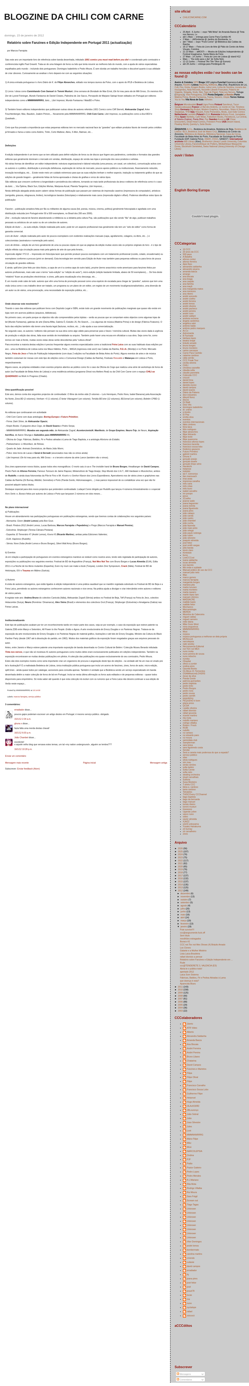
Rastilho (187, 84)
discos (186, 399)
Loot (189, 1130)
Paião (189, 1163)
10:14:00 (36, 690)
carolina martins (194, 1254)
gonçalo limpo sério (192, 464)
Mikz (189, 1143)
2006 (180, 1001)
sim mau (187, 762)
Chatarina (191, 1060)
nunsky (186, 658)
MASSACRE (189, 599)
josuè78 (190, 1291)
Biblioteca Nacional (215, 134)
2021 (180, 863)
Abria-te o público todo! (191, 968)
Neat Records (193, 89)
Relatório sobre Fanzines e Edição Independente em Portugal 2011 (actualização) (69, 42)
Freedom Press (214, 121)
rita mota (187, 718)
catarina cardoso (191, 355)
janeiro (184, 926)
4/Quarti (199, 112)
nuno (189, 1303)
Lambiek (192, 114)
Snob (195, 92)
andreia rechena (190, 318)
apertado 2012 (187, 971)
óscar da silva (189, 676)
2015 (180, 881)
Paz (206, 119)
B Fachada (188, 335)
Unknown (191, 1208)
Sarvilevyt (227, 104)
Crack (124, 566)
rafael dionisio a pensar (191, 956)
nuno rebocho (189, 656)
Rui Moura (192, 1192)
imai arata (187, 478)
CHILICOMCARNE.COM (195, 17)
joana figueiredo (190, 508)
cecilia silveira (189, 363)
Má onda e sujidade (192, 567)
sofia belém (188, 767)
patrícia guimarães (192, 681)
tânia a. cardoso (190, 787)
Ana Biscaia (192, 1044)
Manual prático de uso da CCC (197, 570)
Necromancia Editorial (193, 646)
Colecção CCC (190, 375)
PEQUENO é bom (191, 700)
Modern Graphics (209, 109)
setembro (185, 902)
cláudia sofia (189, 370)
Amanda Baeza (194, 1040)
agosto (184, 905)
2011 (180, 986)
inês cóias (187, 486)
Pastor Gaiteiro (194, 1167)
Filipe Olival (192, 1077)
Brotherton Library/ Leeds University (219, 141)
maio (183, 914)
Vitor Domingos (194, 1241)
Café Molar (201, 117)
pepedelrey (188, 698)
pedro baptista (190, 683)
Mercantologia (189, 609)
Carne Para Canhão (192, 353)
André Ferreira (194, 1048)
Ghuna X (187, 456)
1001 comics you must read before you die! (107, 59)
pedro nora (188, 691)
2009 (180, 992)
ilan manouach (190, 476)
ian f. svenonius (190, 473)
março (184, 920)
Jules (189, 1126)
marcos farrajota (20, 697)
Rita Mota (191, 1184)
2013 (180, 887)
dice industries (190, 395)
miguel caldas (189, 617)
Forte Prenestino (212, 112)
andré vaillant (189, 316)
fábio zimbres (189, 424)
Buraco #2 (185, 941)
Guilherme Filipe (195, 1093)
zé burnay (187, 829)
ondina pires (188, 666)
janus (185, 496)
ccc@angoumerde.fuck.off (192, 932)
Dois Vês (187, 404)
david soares (189, 390)
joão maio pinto (190, 528)
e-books (186, 412)
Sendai (186, 750)
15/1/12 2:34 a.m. (22, 719)
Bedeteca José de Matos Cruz (202, 131)
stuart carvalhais (191, 777)
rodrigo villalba (190, 723)
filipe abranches (190, 432)
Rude (182, 962)
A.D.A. (207, 114)
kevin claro (188, 550)
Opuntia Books (190, 668)
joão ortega (188, 530)
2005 (180, 1005)
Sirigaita (187, 92)
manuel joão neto (191, 572)
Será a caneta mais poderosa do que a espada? (206, 752)
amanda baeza (190, 271)
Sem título (185, 935)
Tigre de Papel (211, 92)
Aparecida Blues (188, 983)
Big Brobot (195, 109)
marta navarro (189, 592)
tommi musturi (189, 806)
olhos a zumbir (190, 663)
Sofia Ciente (188, 769)
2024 (180, 854)
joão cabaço (188, 513)
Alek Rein (187, 264)
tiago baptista (189, 797)
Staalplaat (179, 112)
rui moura (187, 737)
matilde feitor (189, 604)
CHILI (185, 365)
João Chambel (21, 737)
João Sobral (192, 1114)
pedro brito (188, 686)
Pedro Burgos (189, 688)
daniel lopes (188, 382)
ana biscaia (188, 276)
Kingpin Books (198, 87)
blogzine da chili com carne (74, 17)
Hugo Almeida (193, 1102)
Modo (224, 112)
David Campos (194, 1065)
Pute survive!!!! (187, 929)
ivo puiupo (188, 493)
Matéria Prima (181, 97)
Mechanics (188, 607)
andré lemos (189, 303)
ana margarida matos (193, 289)
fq (188, 1274)
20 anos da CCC (191, 252)
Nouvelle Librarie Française (214, 89)
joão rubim (188, 535)
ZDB (205, 94)
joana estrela (189, 506)
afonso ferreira (190, 261)
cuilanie (190, 1262)
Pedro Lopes (193, 1171)
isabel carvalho (190, 491)
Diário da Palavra (191, 392)
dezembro (186, 893)
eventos (186, 419)
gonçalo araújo (190, 459)
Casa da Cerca (233, 134)
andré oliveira (189, 306)
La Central (241, 117)
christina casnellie (191, 367)
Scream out (192, 1200)
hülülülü (186, 471)
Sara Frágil (192, 1196)
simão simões (189, 764)
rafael (189, 1311)
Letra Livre (211, 87)
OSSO (215, 139)
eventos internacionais (193, 422)
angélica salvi (189, 323)
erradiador (19, 709)
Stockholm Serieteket (192, 146)
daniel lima (188, 380)
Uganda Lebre (190, 811)
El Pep (186, 414)
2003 (180, 1010)
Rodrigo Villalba (194, 1188)
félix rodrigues (189, 429)
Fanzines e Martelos (196, 1069)
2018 (180, 872)
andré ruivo (188, 313)
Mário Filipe (192, 1139)
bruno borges (189, 345)
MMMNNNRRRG (191, 629)
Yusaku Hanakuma (192, 826)
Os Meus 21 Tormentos (194, 671)
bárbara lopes (189, 338)
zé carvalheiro (189, 831)
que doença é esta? (189, 980)
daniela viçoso (190, 385)
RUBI (185, 727)
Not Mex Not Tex (100, 561)
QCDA (186, 705)
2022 (180, 860)
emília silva (188, 417)
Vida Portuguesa (194, 94)
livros (185, 555)
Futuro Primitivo (69, 417)
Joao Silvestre (193, 1122)
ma (188, 1299)
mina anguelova (190, 626)
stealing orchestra (191, 774)
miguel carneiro (190, 619)
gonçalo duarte (190, 461)
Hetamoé (191, 1097)
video (185, 816)
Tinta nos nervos (13, 652)
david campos (189, 387)
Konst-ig (222, 119)
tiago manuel (189, 801)
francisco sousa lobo (192, 446)
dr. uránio (187, 409)
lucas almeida (189, 562)
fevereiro (185, 923)
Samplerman (189, 742)
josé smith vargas (191, 545)
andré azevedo (190, 296)
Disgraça (179, 94)
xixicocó (190, 1315)
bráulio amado (190, 343)
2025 (180, 851)
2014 (180, 884)
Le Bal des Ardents (209, 107)
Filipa (189, 1073)
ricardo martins (190, 715)
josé (189, 1287)
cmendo (190, 1258)
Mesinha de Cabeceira (193, 614)
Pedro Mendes (194, 1176)
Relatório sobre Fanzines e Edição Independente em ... (206, 959)
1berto (190, 1023)
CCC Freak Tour (190, 360)
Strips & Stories (237, 109)
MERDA (187, 612)
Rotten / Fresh (190, 725)
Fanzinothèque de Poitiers (204, 144)
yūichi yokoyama (191, 824)
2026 (180, 848)
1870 (195, 82)
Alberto (190, 1032)
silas (185, 757)
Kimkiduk (187, 552)
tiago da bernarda (191, 799)
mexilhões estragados (190, 938)
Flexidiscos (230, 117)
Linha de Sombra (225, 87)
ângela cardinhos (191, 321)
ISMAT (208, 139)
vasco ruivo (188, 814)
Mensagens (184, 1374)
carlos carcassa (190, 350)
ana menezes (189, 291)
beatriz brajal (189, 340)
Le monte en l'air (227, 107)
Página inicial (89, 762)
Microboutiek (190, 104)
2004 (180, 1007)
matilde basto (189, 602)
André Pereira (193, 1052)
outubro (185, 899)
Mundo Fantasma (197, 97)
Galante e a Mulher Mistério (193, 950)
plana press (188, 703)
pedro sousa (189, 693)
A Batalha (187, 256)
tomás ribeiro (189, 804)
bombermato (193, 1250)
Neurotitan (224, 109)
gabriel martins (190, 454)
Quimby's (194, 124)
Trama (210, 97)
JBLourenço (192, 1110)
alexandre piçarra (191, 269)
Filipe (189, 1081)
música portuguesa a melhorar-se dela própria (205, 636)
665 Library (189, 141)
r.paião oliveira (190, 708)
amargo (186, 274)
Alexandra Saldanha (196, 1036)
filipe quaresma (190, 439)
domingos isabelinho (192, 407)
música (186, 634)
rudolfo (186, 730)
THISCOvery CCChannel (195, 794)
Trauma (26, 570)
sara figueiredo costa (193, 747)
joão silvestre (189, 538)
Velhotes (208, 99)
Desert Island (233, 121)
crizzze (186, 377)
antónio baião (189, 326)
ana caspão (188, 281)
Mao (185, 575)
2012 (180, 890)
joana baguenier (190, 503)
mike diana (188, 621)
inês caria (187, 483)
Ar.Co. (189, 129)
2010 (180, 989)
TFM (187, 112)
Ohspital (187, 661)
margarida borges (191, 582)
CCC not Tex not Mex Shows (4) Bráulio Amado (202, 944)
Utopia (226, 97)
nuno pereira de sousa (193, 654)
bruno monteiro (190, 348)
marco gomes (189, 577)
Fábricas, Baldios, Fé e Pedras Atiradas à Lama (203, 977)
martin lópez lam (191, 594)
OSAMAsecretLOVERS (194, 673)
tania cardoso (189, 789)
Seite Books (205, 124)
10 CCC (186, 249)
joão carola (188, 515)
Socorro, (219, 97)
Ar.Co (185, 330)
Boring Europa (51, 417)
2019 (180, 869)
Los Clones (185, 947)
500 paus (187, 254)
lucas (189, 1295)
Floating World (182, 124)
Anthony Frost (227, 114)
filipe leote (187, 436)
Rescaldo (117, 358)
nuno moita (188, 651)
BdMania (212, 84)
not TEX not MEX (191, 649)
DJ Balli (186, 402)
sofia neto (187, 772)
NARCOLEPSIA (194, 1151)
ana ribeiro (188, 293)
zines (185, 834)
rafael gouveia (189, 713)
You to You (180, 99)
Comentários (184, 1379)
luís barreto (188, 565)
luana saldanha (190, 560)
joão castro (188, 518)
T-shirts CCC (189, 784)
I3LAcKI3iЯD (193, 1106)
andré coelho (189, 298)
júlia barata (188, 547)
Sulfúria (186, 779)
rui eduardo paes (191, 735)
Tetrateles (187, 792)
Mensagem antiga (158, 762)
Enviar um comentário (15, 756)
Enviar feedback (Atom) (28, 768)
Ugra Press (208, 104)
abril (183, 917)
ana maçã (187, 286)
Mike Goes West (191, 624)
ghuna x (18, 723)
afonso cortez (189, 259)
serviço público (34, 697)
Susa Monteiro (190, 782)
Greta (187, 87)
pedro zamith (189, 695)
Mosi (185, 631)
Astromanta (188, 333)
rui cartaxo (188, 732)
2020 (180, 866)
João (189, 1118)
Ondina (190, 1155)
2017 (180, 875)
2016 (180, 878)
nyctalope (191, 1307)
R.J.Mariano (193, 1180)
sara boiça (188, 745)
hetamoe (187, 469)
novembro (186, 896)
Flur (181, 87)
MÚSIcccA (188, 639)
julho (183, 908)
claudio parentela (191, 372)
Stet (201, 92)
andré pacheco (190, 308)
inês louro (187, 488)
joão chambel (189, 520)
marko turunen (190, 587)
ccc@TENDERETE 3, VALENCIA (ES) (198, 965)
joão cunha (188, 523)
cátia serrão (188, 358)
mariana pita (189, 584)
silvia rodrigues (190, 760)
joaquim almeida (191, 540)
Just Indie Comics (236, 112)
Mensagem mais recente (17, 762)
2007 (180, 998)
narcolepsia (188, 641)
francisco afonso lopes (193, 441)
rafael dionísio (189, 710)
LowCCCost (188, 557)
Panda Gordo (189, 678)
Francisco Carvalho (196, 1085)
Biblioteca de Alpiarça (195, 134)
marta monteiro (190, 589)
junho (183, 911)
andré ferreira (189, 301)
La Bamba (228, 94)
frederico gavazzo (191, 449)
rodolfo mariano (190, 720)
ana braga (187, 279)
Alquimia (203, 84)
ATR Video (192, 1028)
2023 (180, 857)
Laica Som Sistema (189, 974)
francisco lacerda (191, 444)
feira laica (187, 427)
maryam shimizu (191, 597)
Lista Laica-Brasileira (190, 953)
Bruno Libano (193, 1056)
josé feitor (187, 543)
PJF (189, 1159)
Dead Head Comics (196, 121)
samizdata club (190, 740)
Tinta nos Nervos (227, 92)
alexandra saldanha (192, 266)
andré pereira (189, 311)
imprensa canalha (191, 481)
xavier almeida (190, 819)
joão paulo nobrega (192, 533)
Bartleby (190, 117)
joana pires (188, 510)
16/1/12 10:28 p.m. (23, 749)
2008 (180, 995)
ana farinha (188, 284)
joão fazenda (189, 525)
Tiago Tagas (193, 1204)
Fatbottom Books (215, 117)
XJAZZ (186, 821)
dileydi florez (189, 397)
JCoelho (187, 498)
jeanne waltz (189, 501)
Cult (177, 87)
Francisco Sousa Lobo (197, 1089)
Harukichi (187, 466)
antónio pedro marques (194, 328)
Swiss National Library (213, 146)
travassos (187, 809)
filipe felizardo (189, 434)
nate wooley (188, 644)
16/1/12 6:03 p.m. (22, 732)
